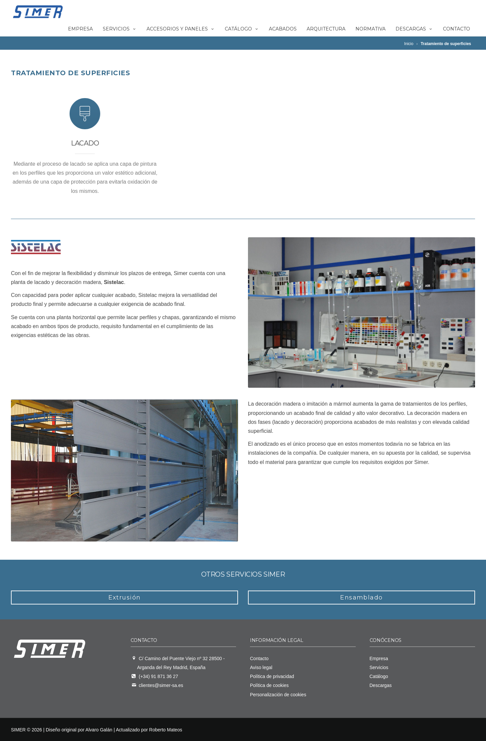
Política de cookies (269, 685)
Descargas (414, 29)
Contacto (456, 29)
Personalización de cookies (278, 694)
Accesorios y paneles (181, 29)
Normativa (370, 29)
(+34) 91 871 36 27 (158, 676)
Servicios (120, 29)
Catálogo (242, 29)
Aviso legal (261, 667)
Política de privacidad (272, 676)
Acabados (283, 29)
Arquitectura (326, 29)
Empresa (80, 29)
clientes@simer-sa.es (161, 685)
